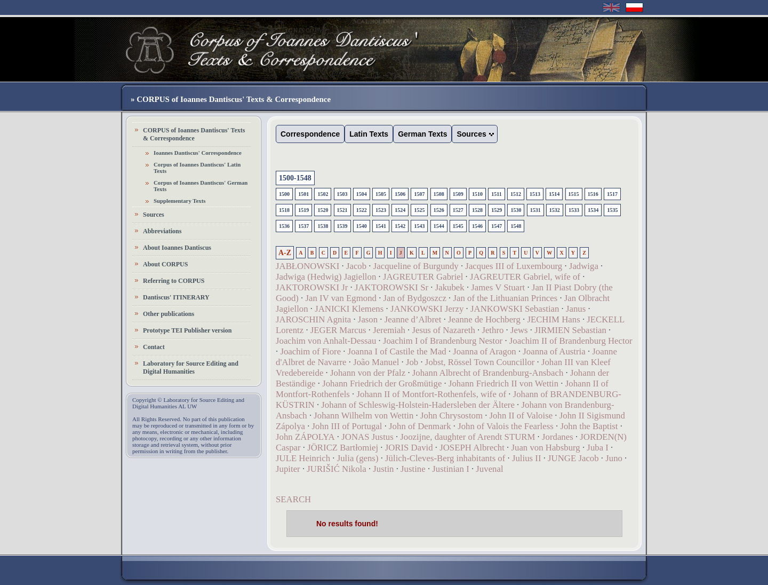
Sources (153, 214)
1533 (574, 210)
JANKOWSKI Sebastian (514, 309)
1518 (284, 210)
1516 (593, 194)
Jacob (356, 266)
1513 (535, 194)
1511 (496, 194)
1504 (361, 194)
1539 (342, 226)
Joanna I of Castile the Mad (397, 351)
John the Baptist (589, 426)
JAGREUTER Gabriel (423, 277)
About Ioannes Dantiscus (177, 247)
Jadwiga (583, 266)
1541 (380, 226)
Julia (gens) (358, 458)
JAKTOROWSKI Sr (391, 287)
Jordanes (557, 437)
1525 (419, 210)
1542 (400, 226)
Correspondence (310, 134)
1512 (515, 194)
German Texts (422, 134)
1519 (303, 210)
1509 (458, 194)
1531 (535, 210)
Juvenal (489, 469)
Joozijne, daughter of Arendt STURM (467, 437)
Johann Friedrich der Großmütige (382, 383)
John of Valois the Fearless (506, 426)
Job (412, 362)
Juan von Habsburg (545, 447)
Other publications (168, 314)
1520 (322, 210)
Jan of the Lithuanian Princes (505, 298)
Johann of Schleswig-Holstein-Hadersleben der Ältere (418, 405)
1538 (322, 226)
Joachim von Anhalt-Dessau (326, 341)
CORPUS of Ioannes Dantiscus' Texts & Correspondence (194, 134)
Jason (368, 319)
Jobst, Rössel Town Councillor (480, 362)
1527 (458, 210)
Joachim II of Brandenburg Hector (571, 341)
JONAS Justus (367, 437)
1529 (496, 210)
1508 (439, 194)
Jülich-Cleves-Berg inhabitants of (445, 458)
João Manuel (376, 362)
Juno (613, 458)
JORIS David (409, 447)
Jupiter (288, 469)
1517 (612, 194)
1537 (303, 226)
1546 (477, 226)
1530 (515, 210)
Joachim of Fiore (310, 351)
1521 (342, 210)
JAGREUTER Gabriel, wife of (525, 277)
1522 (361, 210)
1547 (496, 226)
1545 (458, 226)
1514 (554, 194)
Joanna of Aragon (484, 351)
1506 (400, 194)
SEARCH (293, 499)
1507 (419, 194)
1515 (574, 194)
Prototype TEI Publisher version (187, 330)
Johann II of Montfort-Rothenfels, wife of (431, 394)
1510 (477, 194)
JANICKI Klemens (349, 309)
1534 (593, 210)
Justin (383, 469)
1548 (515, 226)
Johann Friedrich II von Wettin (503, 383)
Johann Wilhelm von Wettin (363, 415)
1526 (439, 210)
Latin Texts (368, 134)
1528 (477, 210)
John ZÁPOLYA (305, 437)
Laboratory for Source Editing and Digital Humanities (190, 367)
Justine (413, 469)
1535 (612, 210)
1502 (322, 194)
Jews (519, 330)
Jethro (492, 330)
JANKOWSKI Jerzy (427, 309)
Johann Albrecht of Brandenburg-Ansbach (488, 373)
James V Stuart (498, 287)
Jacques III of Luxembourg (513, 266)
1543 (419, 226)
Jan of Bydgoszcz (414, 298)
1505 (380, 194)
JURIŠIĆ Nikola (336, 469)
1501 (303, 194)
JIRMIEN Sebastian (570, 330)
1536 (284, 226)
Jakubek (450, 287)
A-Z (284, 253)
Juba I (598, 447)
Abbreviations (162, 231)
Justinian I (450, 469)
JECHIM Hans (553, 319)
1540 (361, 226)
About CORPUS (165, 264)
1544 (439, 226)
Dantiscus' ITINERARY (176, 297)
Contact (154, 347)
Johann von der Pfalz (367, 373)
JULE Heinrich (303, 458)
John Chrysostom (451, 415)
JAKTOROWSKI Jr (312, 287)
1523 (380, 210)
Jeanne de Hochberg (484, 319)
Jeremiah (389, 330)
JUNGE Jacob (573, 458)
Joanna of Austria (554, 351)
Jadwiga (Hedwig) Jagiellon (326, 277)
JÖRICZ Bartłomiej (342, 447)
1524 (400, 210)
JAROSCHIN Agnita (313, 319)
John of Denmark (420, 426)
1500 (284, 194)
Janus (576, 309)
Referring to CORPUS (173, 280)
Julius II (526, 458)
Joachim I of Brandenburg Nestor (442, 341)
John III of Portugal (347, 426)
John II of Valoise (521, 415)
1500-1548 (295, 178)
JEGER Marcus (338, 330)
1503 (342, 194)
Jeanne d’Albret (413, 319)
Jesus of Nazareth (443, 330)
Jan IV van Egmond (340, 298)
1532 (554, 210)
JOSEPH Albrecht (472, 447)
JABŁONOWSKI (307, 266)
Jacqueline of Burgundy (416, 266)
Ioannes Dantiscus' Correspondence (198, 152)
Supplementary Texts (180, 200)
